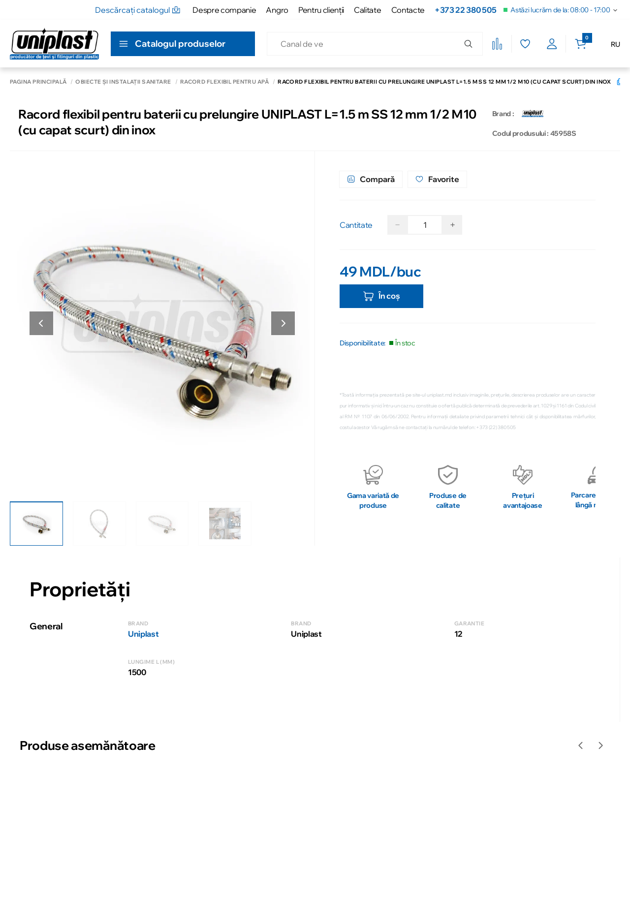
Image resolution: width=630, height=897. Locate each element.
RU (615, 44)
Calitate (367, 10)
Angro (277, 10)
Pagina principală (38, 82)
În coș (381, 296)
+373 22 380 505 (465, 10)
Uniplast (143, 634)
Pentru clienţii (321, 10)
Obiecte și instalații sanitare (123, 82)
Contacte (408, 10)
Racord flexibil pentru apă (224, 82)
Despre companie (224, 10)
